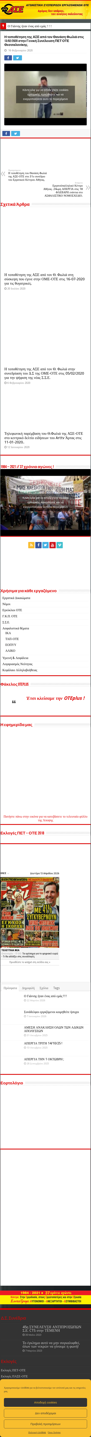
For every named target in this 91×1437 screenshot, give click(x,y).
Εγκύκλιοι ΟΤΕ (12, 610)
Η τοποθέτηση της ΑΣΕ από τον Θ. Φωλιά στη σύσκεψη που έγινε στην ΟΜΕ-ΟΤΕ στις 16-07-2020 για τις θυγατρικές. (44, 279)
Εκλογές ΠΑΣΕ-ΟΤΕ (14, 1376)
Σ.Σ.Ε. (6, 622)
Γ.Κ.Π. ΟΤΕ (9, 616)
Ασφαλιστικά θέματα (15, 628)
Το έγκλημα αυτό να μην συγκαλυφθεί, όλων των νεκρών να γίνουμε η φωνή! (51, 1344)
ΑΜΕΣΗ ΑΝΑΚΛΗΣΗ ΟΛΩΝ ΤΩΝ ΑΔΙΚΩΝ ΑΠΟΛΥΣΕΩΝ (54, 1029)
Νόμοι (6, 604)
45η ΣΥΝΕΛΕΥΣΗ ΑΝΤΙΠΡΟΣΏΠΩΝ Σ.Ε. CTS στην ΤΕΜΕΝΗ (52, 1329)
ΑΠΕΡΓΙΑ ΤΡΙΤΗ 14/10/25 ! (43, 1043)
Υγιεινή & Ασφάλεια (15, 658)
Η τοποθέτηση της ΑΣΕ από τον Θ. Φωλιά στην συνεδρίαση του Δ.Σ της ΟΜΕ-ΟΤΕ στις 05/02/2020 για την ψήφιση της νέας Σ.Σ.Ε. (44, 373)
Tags (56, 988)
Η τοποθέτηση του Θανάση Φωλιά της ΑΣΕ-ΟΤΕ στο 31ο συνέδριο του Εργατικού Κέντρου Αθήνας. (28, 175)
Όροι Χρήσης (54, 1432)
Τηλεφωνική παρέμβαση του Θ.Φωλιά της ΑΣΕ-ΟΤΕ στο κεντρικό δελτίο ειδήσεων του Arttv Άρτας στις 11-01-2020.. (43, 437)
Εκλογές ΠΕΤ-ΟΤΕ (13, 1370)
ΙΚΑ (8, 633)
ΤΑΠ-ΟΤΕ (12, 639)
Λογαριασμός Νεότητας (17, 664)
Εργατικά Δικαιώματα (16, 598)
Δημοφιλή (28, 988)
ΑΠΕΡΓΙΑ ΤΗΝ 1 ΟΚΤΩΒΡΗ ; (44, 1059)
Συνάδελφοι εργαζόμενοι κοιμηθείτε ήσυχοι (51, 1012)
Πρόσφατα (10, 988)
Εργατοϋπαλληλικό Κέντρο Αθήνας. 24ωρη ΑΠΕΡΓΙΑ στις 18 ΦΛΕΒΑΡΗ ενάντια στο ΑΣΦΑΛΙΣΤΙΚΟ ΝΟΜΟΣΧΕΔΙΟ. (63, 189)
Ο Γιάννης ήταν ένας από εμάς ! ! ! (30, 26)
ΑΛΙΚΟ (10, 651)
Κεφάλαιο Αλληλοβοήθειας (19, 670)
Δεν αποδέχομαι (45, 1413)
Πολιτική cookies (37, 1432)
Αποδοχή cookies (45, 1402)
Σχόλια (44, 988)
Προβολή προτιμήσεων (46, 1424)
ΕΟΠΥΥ (10, 645)
